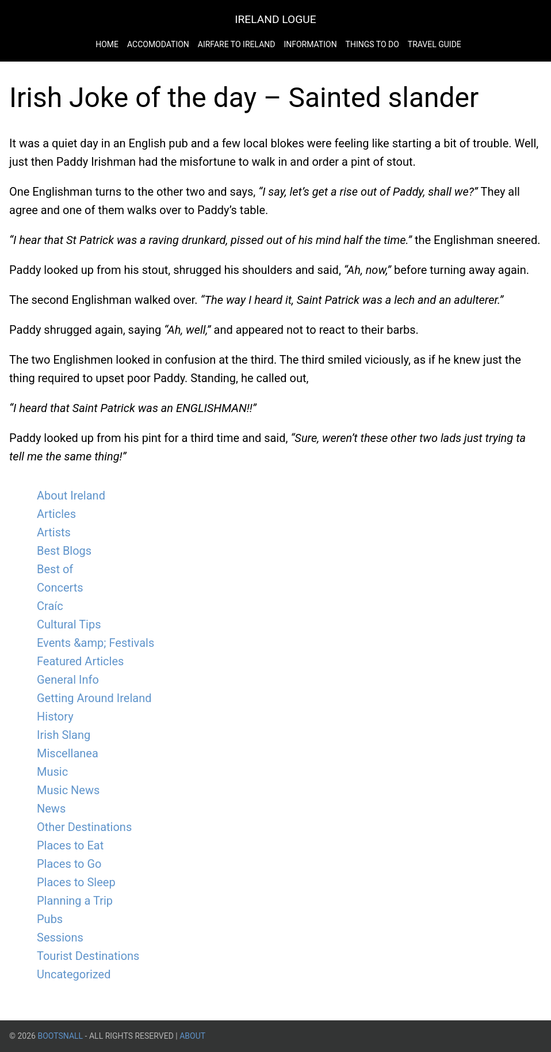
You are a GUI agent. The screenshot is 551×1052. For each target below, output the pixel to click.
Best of (55, 569)
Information (310, 44)
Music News (68, 790)
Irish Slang (63, 735)
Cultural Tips (69, 624)
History (55, 716)
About (192, 1035)
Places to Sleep (76, 882)
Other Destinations (84, 827)
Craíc (50, 606)
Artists (54, 532)
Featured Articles (80, 661)
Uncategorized (73, 974)
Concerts (60, 587)
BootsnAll (60, 1035)
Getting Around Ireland (94, 698)
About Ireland (71, 495)
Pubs (50, 919)
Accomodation (158, 44)
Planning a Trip (75, 901)
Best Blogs (64, 551)
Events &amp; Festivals (95, 643)
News (51, 808)
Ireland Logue (275, 19)
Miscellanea (67, 753)
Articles (56, 514)
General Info (68, 680)
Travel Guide (434, 44)
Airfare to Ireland (237, 44)
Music (52, 772)
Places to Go (69, 864)
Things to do (372, 44)
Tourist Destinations (88, 956)
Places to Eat (70, 845)
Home (106, 44)
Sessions (60, 937)
